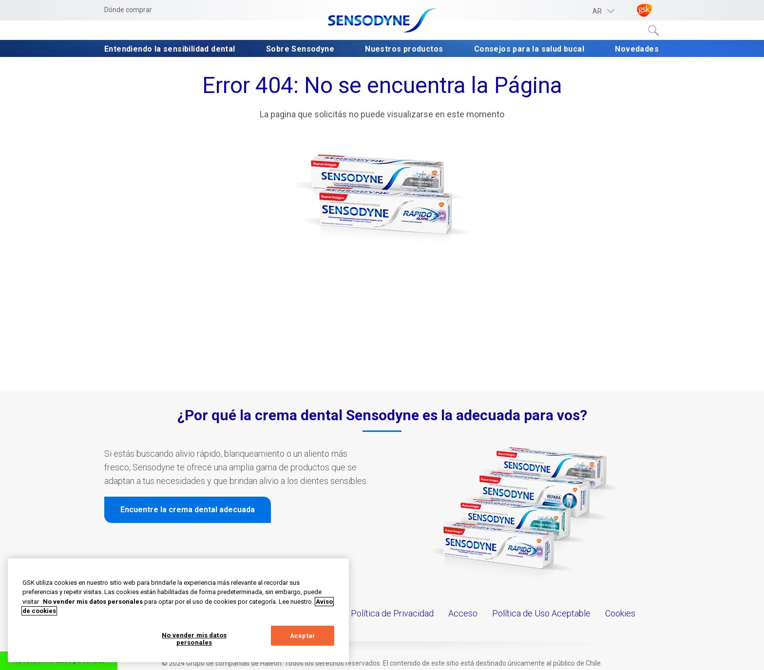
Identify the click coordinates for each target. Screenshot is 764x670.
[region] (178, 610)
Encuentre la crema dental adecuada (187, 509)
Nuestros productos (404, 49)
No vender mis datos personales (194, 639)
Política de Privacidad (392, 613)
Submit (654, 31)
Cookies (620, 613)
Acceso (463, 613)
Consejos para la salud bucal (529, 49)
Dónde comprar (128, 10)
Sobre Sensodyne (300, 49)
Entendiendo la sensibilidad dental (169, 49)
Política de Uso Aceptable (541, 613)
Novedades (637, 49)
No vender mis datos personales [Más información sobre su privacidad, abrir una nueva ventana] (93, 601)
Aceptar (302, 635)
